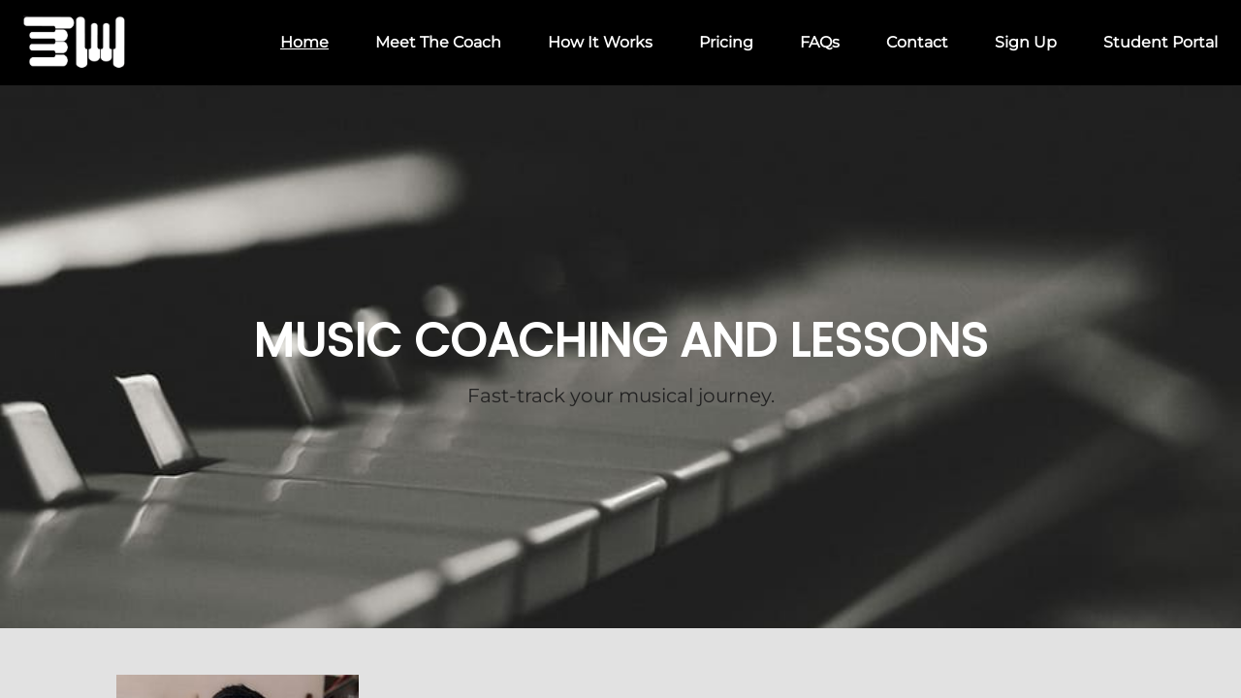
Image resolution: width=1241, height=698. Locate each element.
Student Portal (1160, 42)
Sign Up (1026, 42)
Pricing (726, 42)
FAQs (820, 42)
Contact (917, 42)
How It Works (600, 42)
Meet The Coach (438, 42)
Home (304, 42)
